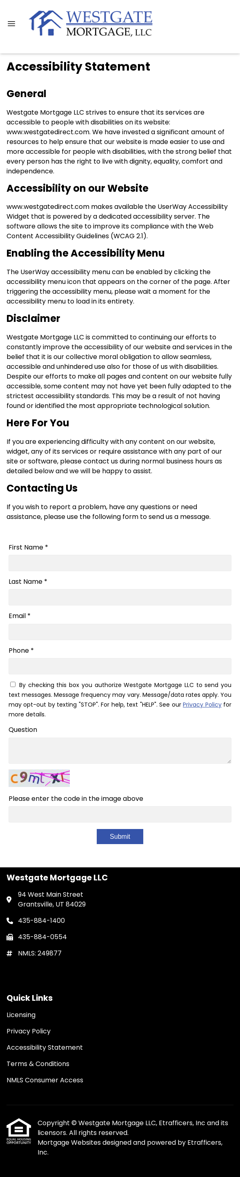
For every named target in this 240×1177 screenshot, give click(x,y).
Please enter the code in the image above (76, 798)
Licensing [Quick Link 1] (21, 1015)
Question (23, 729)
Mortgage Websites (70, 1142)
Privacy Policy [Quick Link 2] (29, 1031)
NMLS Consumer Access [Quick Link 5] (45, 1080)
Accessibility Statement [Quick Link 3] (45, 1047)
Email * (20, 616)
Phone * (21, 650)
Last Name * (28, 581)
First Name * (28, 547)
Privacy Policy (202, 704)
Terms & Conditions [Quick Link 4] (38, 1063)
